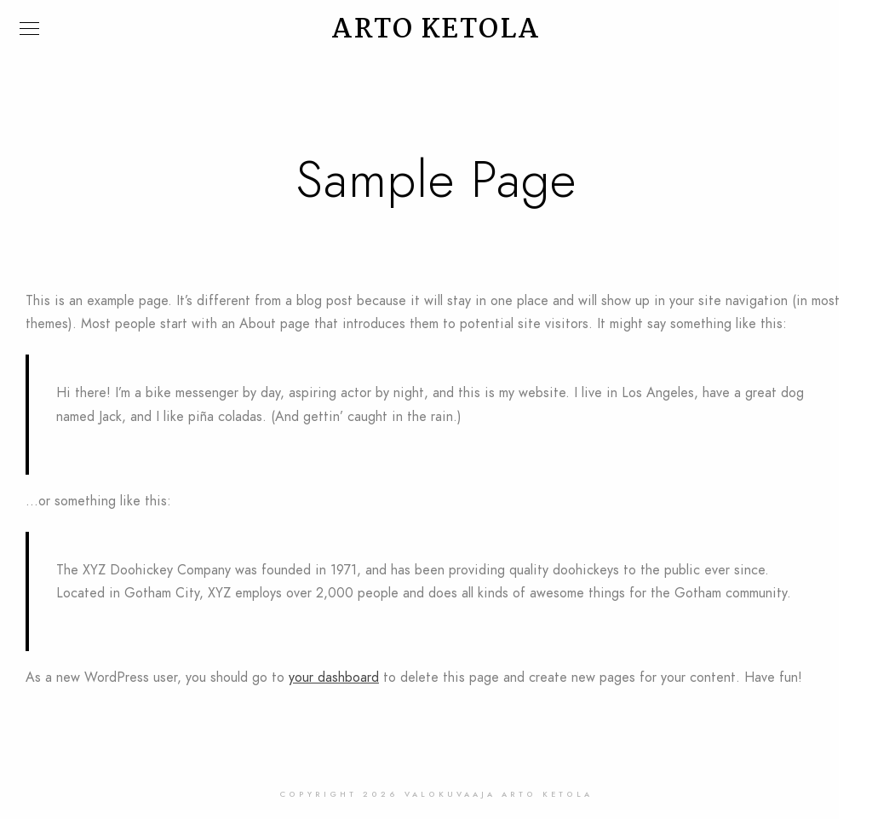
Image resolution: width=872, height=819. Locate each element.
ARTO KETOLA (436, 30)
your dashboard (334, 677)
